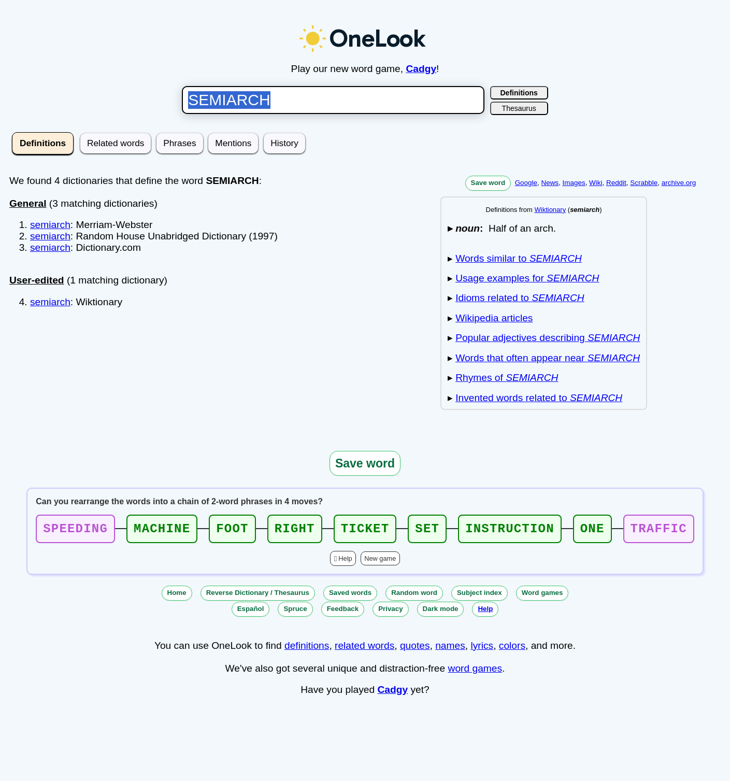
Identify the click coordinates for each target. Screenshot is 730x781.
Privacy (390, 612)
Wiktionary (550, 210)
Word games (542, 596)
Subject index (479, 596)
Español (250, 612)
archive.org (679, 183)
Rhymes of (506, 377)
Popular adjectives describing (547, 337)
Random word (414, 596)
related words (364, 648)
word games (475, 671)
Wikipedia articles (494, 318)
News (550, 183)
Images (574, 183)
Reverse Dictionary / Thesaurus (257, 596)
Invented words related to (538, 397)
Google (526, 183)
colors (512, 648)
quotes (415, 648)
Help (345, 561)
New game (380, 561)
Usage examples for (527, 278)
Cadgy (421, 68)
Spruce (295, 612)
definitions (306, 648)
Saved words (350, 596)
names (450, 648)
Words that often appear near (547, 357)
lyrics (481, 648)
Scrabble (643, 183)
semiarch (50, 224)
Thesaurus (519, 108)
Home (177, 596)
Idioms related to (519, 297)
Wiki (595, 183)
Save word (488, 183)
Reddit (616, 183)
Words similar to (518, 258)
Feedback (343, 612)
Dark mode (441, 612)
